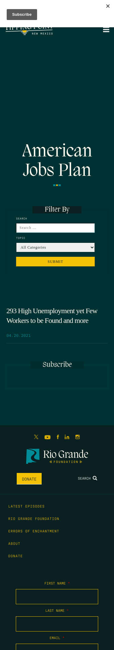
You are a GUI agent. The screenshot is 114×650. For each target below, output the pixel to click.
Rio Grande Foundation (33, 518)
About (14, 543)
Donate (29, 478)
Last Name (57, 610)
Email (57, 637)
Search (87, 478)
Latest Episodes (26, 506)
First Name (57, 583)
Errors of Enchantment (33, 530)
